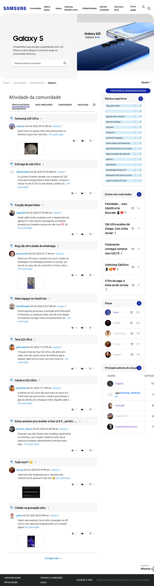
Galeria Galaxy (47, 8)
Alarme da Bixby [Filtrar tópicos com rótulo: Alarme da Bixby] (113, 122)
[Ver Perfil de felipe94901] (121, 416)
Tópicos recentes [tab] (21, 105)
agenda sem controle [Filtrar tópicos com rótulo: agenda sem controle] (115, 116)
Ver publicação (56, 134)
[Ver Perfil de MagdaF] (117, 354)
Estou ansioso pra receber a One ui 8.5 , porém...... (46, 421)
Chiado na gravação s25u (30, 508)
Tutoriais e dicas (118, 8)
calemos (20, 126)
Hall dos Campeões (104, 8)
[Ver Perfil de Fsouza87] (120, 405)
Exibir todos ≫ (123, 194)
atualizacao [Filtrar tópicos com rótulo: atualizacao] (111, 164)
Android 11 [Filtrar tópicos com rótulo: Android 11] (110, 132)
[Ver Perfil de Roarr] (116, 312)
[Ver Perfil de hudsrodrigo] (119, 333)
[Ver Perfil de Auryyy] (116, 344)
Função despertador (27, 205)
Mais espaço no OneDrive (31, 298)
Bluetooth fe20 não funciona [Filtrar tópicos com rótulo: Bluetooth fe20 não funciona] (119, 175)
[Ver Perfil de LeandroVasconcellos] (126, 426)
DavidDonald (23, 306)
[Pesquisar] (40, 63)
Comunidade (35, 8)
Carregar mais (52, 558)
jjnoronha (21, 347)
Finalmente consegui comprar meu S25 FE (116, 249)
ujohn (19, 515)
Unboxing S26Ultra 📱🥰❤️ (117, 267)
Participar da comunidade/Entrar (128, 91)
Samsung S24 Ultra (27, 118)
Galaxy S (57, 126)
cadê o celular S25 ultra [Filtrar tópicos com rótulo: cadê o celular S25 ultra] (116, 180)
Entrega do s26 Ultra (28, 164)
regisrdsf (20, 212)
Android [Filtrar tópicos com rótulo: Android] (109, 127)
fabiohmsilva (23, 172)
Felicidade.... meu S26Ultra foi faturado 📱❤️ (116, 208)
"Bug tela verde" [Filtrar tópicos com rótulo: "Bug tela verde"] (113, 106)
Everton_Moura (24, 429)
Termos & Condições (51, 578)
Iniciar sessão (133, 8)
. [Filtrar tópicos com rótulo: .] (106, 111)
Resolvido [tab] (83, 105)
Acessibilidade (12, 578)
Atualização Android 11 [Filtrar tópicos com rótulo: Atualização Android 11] (116, 170)
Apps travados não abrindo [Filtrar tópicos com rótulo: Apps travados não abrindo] (118, 154)
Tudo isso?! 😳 (24, 462)
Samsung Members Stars (71, 8)
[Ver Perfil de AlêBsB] (116, 323)
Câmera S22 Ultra (26, 380)
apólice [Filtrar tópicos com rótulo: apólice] (109, 159)
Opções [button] (145, 82)
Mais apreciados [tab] (44, 105)
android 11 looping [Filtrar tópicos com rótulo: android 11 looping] (114, 138)
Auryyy (19, 470)
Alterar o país (84, 580)
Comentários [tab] (65, 105)
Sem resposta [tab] (19, 109)
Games (59, 8)
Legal (43, 582)
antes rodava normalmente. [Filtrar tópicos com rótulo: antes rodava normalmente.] (118, 143)
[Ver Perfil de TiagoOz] (119, 383)
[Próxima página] (140, 99)
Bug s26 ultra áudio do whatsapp (35, 246)
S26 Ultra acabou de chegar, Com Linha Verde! (117, 229)
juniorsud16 (22, 253)
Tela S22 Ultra (23, 339)
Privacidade (11, 582)
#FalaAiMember (89, 8)
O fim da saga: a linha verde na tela (116, 283)
